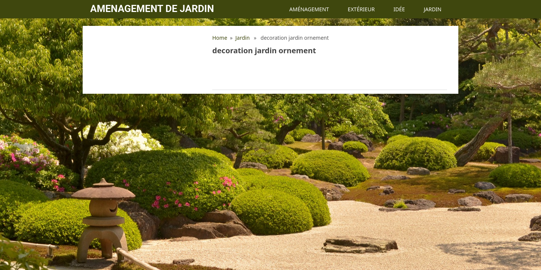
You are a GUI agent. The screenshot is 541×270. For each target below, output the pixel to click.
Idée (399, 9)
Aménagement (309, 9)
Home (219, 37)
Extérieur (361, 9)
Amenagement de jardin (152, 8)
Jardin (432, 9)
